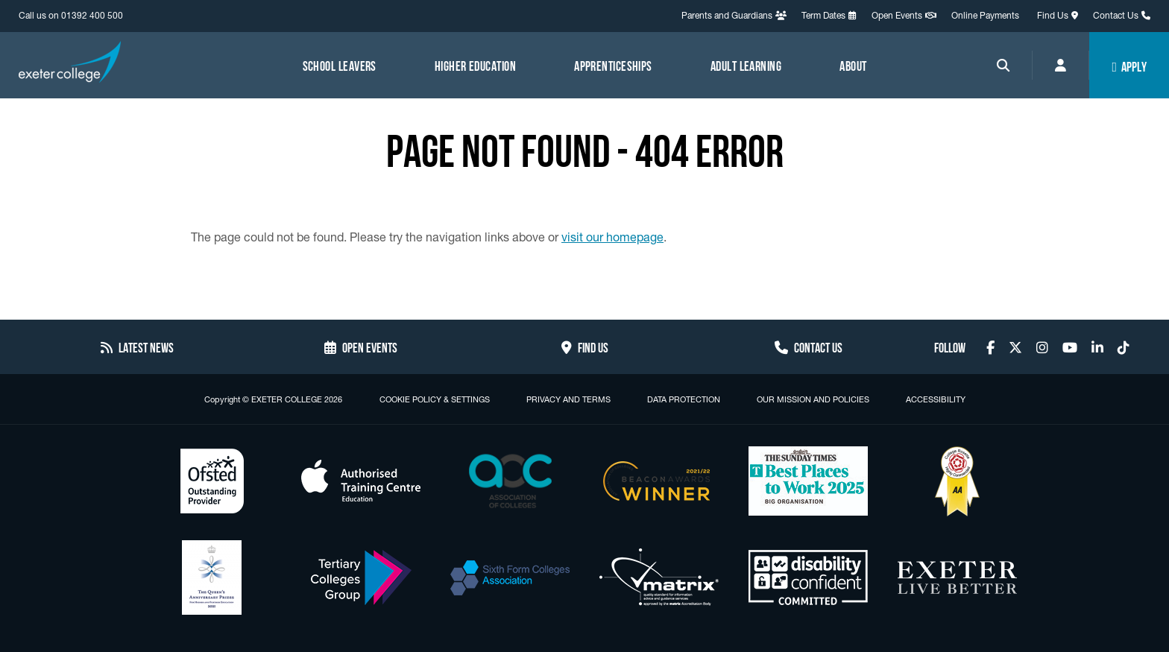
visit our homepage (612, 237)
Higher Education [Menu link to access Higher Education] (475, 65)
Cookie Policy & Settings (434, 399)
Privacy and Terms (568, 399)
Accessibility (935, 399)
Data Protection (683, 399)
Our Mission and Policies (813, 399)
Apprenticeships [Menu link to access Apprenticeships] (613, 65)
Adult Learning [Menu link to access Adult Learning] (745, 65)
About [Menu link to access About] (852, 65)
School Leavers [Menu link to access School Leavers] (339, 65)
